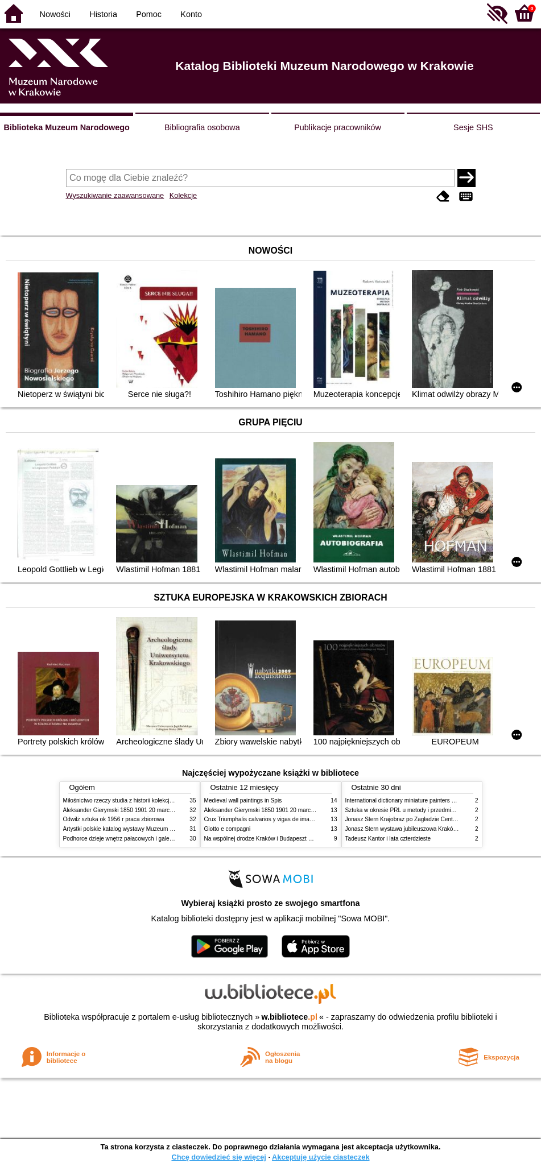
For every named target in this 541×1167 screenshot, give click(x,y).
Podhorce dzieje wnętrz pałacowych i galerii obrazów (130, 838)
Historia (103, 14)
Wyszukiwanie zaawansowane (115, 195)
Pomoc (149, 14)
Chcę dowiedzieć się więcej (218, 1157)
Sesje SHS (473, 127)
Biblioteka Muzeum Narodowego (66, 127)
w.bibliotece (289, 1016)
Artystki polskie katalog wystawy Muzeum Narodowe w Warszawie (147, 829)
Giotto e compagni (227, 829)
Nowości (55, 14)
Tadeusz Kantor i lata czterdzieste (388, 838)
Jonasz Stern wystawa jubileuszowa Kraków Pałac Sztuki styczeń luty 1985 (440, 829)
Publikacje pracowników (337, 127)
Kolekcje (183, 195)
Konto (191, 14)
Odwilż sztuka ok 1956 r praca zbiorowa (113, 819)
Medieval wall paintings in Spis (243, 800)
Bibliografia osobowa (202, 127)
